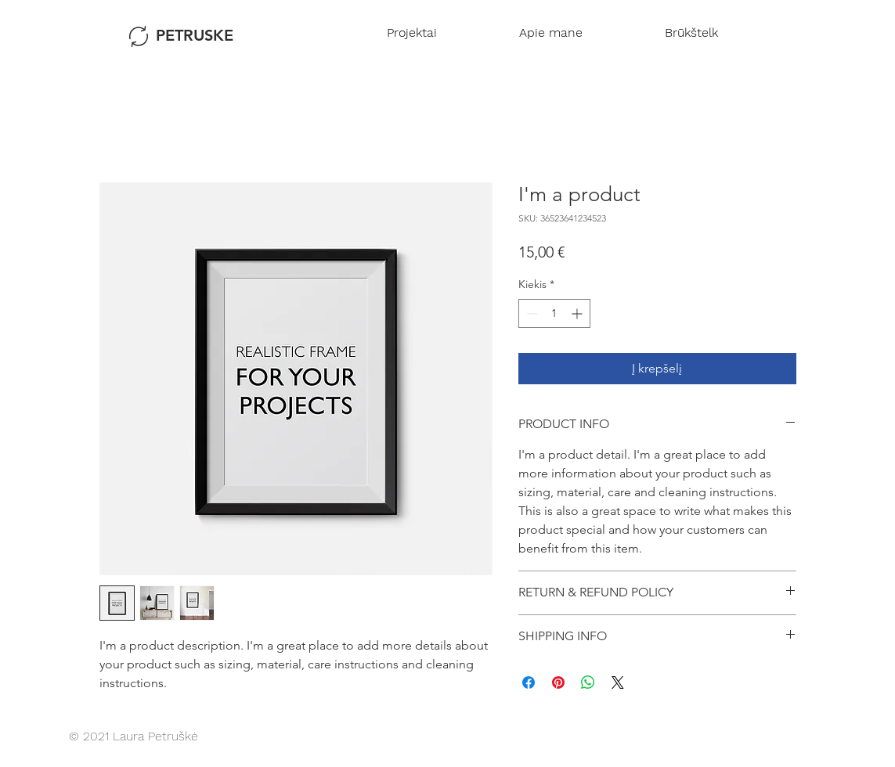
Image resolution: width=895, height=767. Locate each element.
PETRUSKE (194, 35)
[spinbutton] (554, 313)
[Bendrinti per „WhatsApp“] (588, 682)
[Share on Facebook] (528, 682)
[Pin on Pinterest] (558, 682)
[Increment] (578, 313)
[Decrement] (530, 313)
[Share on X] (617, 682)
